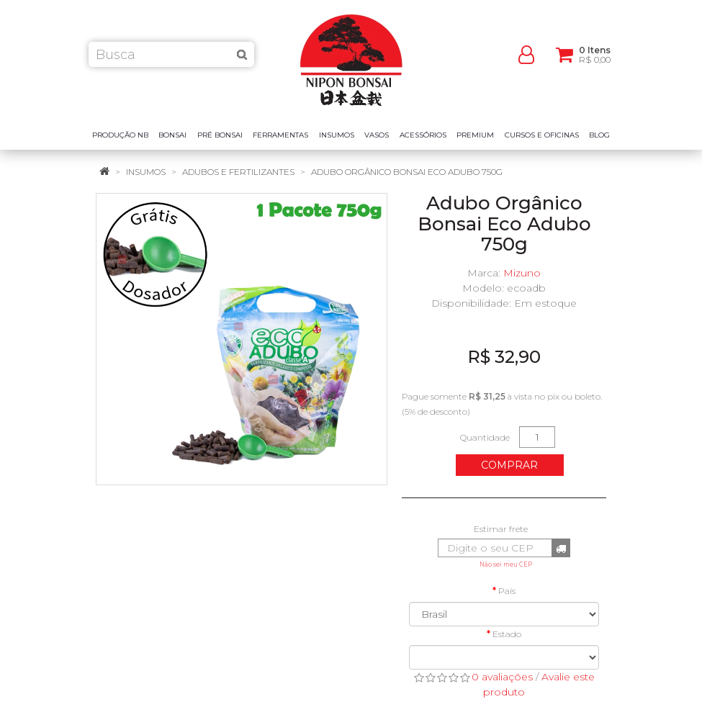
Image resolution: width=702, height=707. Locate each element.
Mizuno (522, 272)
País (507, 590)
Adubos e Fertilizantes (238, 171)
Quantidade (485, 437)
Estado (506, 634)
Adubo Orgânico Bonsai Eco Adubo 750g (407, 171)
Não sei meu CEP (506, 564)
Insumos (146, 171)
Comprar (509, 465)
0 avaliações (502, 676)
